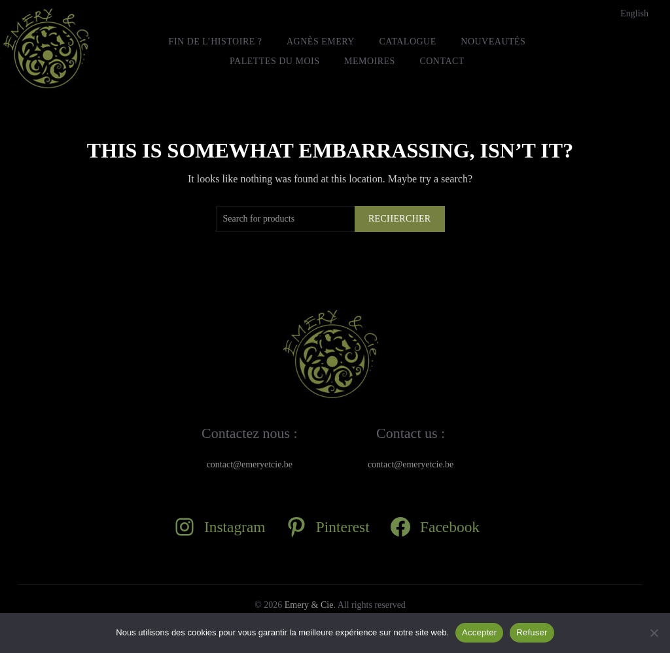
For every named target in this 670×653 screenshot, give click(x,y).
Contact (442, 61)
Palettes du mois (274, 61)
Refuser (531, 632)
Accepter (479, 632)
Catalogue (407, 41)
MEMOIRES (369, 61)
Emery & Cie (309, 605)
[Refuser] (653, 632)
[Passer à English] (634, 13)
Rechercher (399, 219)
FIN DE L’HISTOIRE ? (215, 41)
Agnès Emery (321, 41)
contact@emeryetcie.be (249, 464)
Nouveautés (493, 41)
